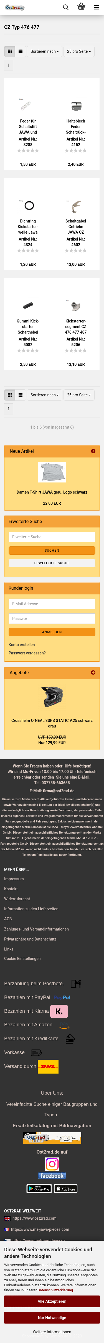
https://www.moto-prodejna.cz (38, 1240)
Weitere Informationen (52, 1332)
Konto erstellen (22, 644)
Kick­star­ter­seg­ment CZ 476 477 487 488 (76, 327)
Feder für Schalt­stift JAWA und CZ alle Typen (28, 127)
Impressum (14, 879)
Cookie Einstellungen (22, 958)
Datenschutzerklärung (55, 1290)
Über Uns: (52, 1093)
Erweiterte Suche (52, 563)
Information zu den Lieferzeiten (31, 909)
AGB (8, 919)
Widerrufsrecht (17, 899)
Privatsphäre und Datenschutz (30, 939)
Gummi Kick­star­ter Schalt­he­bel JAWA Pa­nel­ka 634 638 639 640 (28, 327)
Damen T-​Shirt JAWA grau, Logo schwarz (52, 492)
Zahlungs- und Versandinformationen (36, 929)
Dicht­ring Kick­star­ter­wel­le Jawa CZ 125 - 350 (28, 227)
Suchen (52, 550)
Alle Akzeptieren (52, 1301)
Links (8, 949)
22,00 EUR (52, 503)
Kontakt (11, 889)
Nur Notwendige (52, 1318)
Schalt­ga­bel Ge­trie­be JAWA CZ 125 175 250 (76, 227)
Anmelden (52, 632)
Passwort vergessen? (27, 653)
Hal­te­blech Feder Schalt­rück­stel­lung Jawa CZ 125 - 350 (76, 127)
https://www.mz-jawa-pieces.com (40, 1229)
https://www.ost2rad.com (34, 1218)
